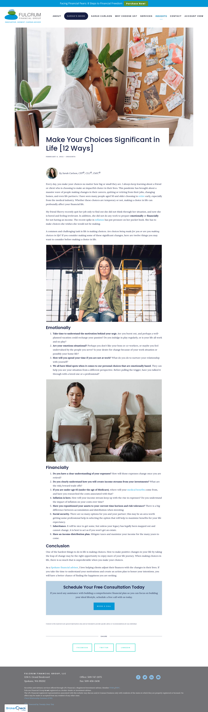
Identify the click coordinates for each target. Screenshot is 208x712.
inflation (99, 219)
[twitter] (145, 677)
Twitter (104, 647)
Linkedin (125, 647)
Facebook (82, 647)
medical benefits (136, 489)
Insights (161, 16)
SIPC (118, 688)
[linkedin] (151, 677)
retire (142, 196)
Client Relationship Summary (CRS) (38, 698)
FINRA (112, 688)
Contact (175, 16)
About (57, 16)
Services (146, 16)
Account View (194, 16)
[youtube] (158, 677)
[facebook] (138, 677)
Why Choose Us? (126, 16)
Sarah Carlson (101, 16)
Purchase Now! (135, 3)
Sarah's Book (76, 16)
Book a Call (104, 606)
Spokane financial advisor (64, 567)
